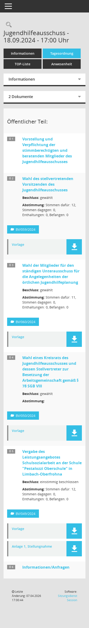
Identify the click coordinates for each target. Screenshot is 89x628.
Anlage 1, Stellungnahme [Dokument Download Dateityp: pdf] (32, 547)
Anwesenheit (61, 64)
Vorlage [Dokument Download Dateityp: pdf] (18, 245)
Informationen (22, 53)
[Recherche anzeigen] (8, 25)
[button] (74, 246)
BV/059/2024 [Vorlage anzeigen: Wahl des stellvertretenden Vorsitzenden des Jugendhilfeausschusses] (25, 229)
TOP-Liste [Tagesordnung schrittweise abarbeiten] (22, 64)
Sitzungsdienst (67, 598)
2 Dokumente (21, 96)
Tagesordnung (61, 53)
